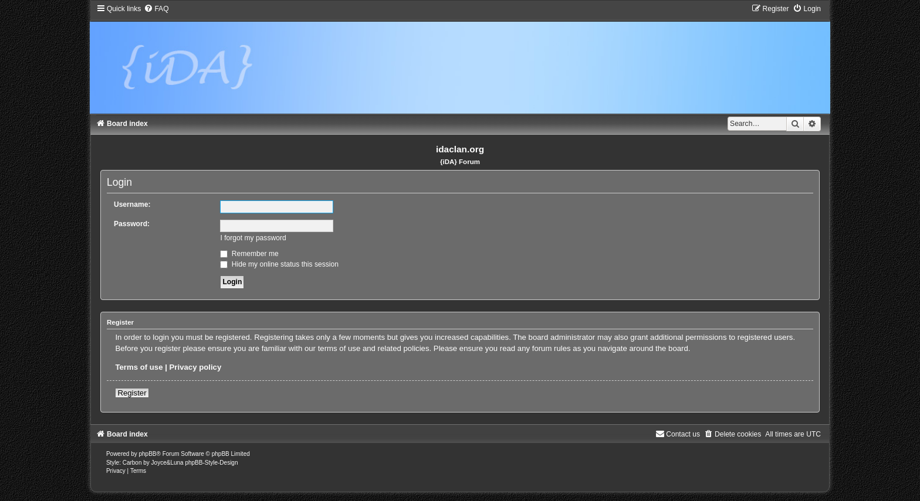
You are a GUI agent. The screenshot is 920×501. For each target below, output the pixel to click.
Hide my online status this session (279, 264)
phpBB (148, 454)
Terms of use (139, 367)
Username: (132, 204)
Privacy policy (196, 367)
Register (131, 392)
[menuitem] (156, 9)
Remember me (249, 254)
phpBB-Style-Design (211, 462)
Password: (132, 224)
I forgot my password (253, 238)
